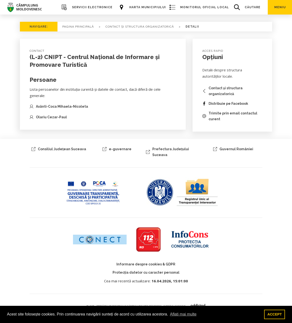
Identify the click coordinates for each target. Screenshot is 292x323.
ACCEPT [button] (275, 314)
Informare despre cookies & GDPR (145, 264)
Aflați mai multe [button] (183, 314)
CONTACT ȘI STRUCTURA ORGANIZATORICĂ (139, 26)
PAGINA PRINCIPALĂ (78, 26)
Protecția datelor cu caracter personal (146, 272)
